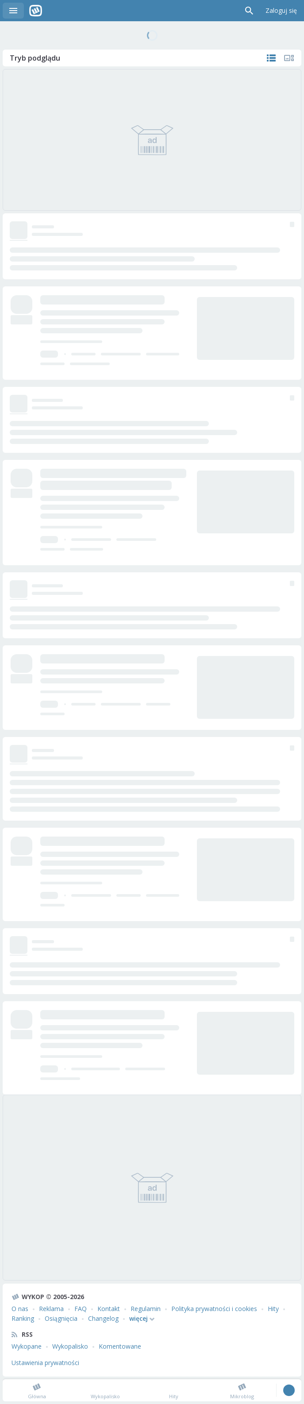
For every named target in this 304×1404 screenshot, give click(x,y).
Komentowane (120, 1346)
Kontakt (108, 1308)
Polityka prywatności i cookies (214, 1308)
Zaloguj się (281, 10)
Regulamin (146, 1308)
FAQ (80, 1308)
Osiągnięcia (61, 1318)
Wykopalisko (70, 1346)
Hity (273, 1308)
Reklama (51, 1308)
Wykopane (27, 1346)
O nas (20, 1308)
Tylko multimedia (289, 58)
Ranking (23, 1318)
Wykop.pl (35, 10)
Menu (13, 11)
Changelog (103, 1318)
